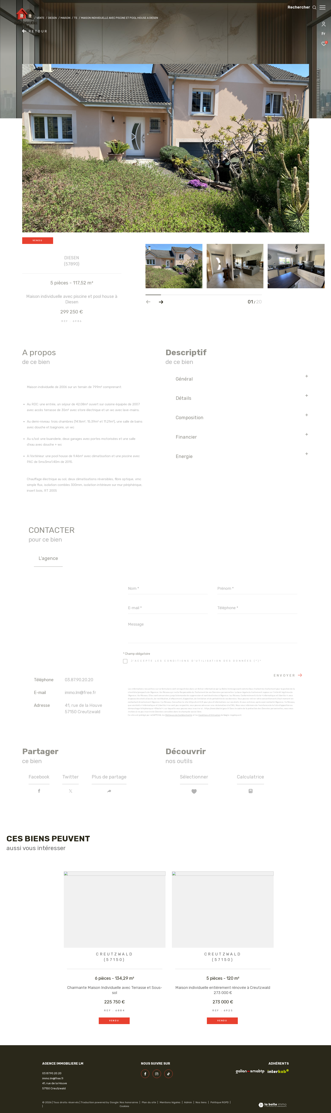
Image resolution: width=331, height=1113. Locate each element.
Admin (188, 1102)
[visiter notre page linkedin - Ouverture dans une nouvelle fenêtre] (168, 1074)
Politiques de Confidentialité (178, 715)
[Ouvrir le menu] (322, 7)
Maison (65, 17)
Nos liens (201, 1102)
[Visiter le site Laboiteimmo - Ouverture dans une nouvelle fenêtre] (272, 1105)
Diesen (52, 17)
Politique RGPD (220, 1102)
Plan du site (149, 1102)
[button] (161, 302)
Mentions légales (170, 1102)
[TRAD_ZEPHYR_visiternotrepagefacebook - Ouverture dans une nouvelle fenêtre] (145, 1074)
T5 (75, 17)
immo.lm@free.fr (80, 692)
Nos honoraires (129, 1102)
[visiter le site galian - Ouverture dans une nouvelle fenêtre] (250, 1071)
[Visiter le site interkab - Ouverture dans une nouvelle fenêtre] (278, 1071)
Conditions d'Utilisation (209, 715)
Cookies (124, 1106)
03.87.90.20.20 (79, 679)
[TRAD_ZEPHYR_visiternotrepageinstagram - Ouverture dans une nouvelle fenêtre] (156, 1074)
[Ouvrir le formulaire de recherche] (300, 7)
